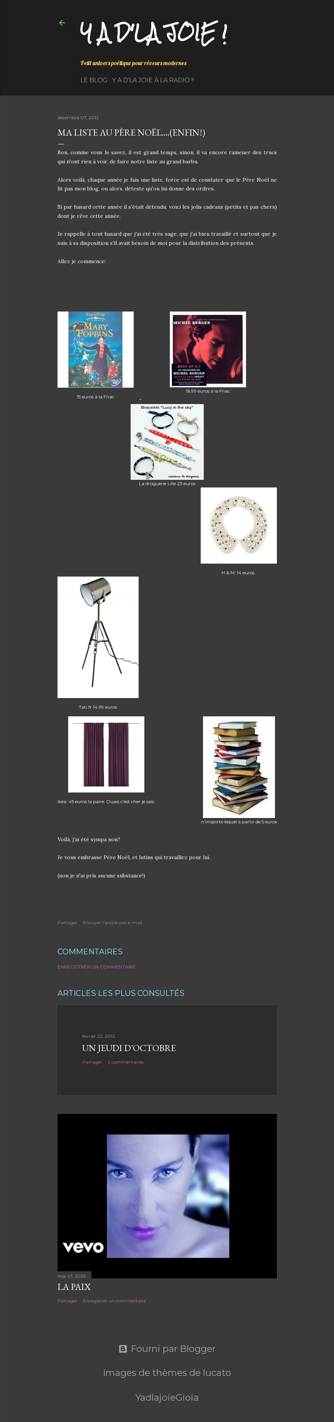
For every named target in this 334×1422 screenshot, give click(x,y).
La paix (74, 1287)
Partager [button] (67, 922)
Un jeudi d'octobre (129, 1048)
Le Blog (94, 80)
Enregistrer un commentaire (97, 967)
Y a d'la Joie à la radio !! (153, 80)
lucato (217, 1372)
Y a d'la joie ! (153, 32)
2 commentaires (126, 1062)
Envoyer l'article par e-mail (112, 922)
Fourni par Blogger (167, 1348)
